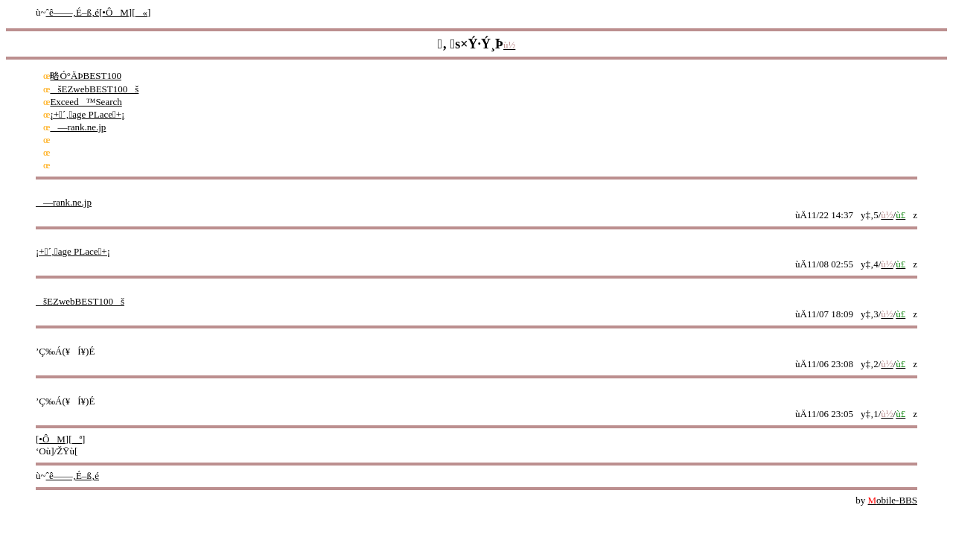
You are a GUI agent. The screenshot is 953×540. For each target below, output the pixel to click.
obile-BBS (892, 500)
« (142, 12)
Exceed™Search (85, 101)
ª (77, 439)
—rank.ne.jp (78, 127)
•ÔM (115, 12)
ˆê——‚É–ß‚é (72, 12)
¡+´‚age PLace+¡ (87, 114)
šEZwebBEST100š (94, 89)
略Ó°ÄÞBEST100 (85, 75)
